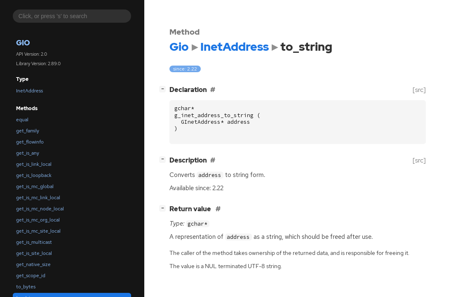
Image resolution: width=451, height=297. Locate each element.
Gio (23, 43)
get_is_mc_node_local (40, 208)
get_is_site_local (34, 253)
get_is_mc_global (35, 186)
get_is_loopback (34, 175)
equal (22, 119)
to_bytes (25, 286)
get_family (27, 130)
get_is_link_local (34, 164)
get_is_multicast (34, 242)
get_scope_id (30, 275)
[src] (419, 89)
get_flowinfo (30, 142)
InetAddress (29, 90)
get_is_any (27, 153)
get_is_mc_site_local (38, 231)
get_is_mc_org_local (38, 220)
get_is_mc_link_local (38, 197)
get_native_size (33, 264)
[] (164, 88)
